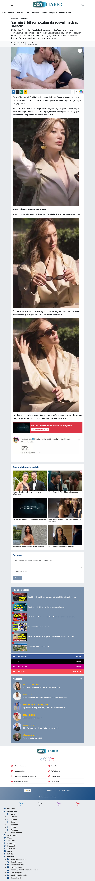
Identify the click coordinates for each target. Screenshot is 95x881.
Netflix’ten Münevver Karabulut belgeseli (29, 519)
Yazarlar (9, 841)
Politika (20, 13)
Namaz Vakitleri (18, 771)
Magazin (53, 13)
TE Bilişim (53, 797)
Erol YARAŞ (27, 695)
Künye (8, 851)
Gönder (18, 577)
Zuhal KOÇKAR (29, 715)
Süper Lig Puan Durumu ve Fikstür (23, 776)
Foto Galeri (10, 835)
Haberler (14, 18)
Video (8, 838)
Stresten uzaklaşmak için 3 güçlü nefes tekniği (41, 728)
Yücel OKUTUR (29, 735)
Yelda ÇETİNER (29, 725)
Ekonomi (35, 13)
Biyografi (9, 846)
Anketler (9, 848)
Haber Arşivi (53, 781)
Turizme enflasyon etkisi (32, 738)
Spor (27, 13)
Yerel (4, 13)
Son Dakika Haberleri (19, 781)
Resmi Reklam (65, 13)
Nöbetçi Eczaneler (19, 766)
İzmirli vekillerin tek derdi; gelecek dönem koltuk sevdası (45, 698)
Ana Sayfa (10, 809)
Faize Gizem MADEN (31, 685)
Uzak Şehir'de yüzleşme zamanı (60, 546)
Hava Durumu (54, 766)
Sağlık (44, 13)
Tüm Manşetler (54, 776)
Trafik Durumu (54, 771)
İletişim (8, 854)
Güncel (11, 13)
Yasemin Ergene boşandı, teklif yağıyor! (28, 546)
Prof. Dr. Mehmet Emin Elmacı (35, 705)
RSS (27, 790)
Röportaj (9, 843)
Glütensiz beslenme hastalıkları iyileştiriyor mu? (41, 687)
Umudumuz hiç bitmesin (32, 718)
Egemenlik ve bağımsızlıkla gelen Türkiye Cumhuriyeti (44, 708)
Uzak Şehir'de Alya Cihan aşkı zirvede (63, 492)
